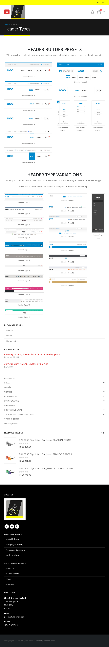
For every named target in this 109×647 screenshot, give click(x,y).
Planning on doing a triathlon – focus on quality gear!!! (32, 354)
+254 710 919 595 (11, 625)
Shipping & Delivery (14, 544)
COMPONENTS (11, 396)
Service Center (12, 574)
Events (9, 335)
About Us (10, 568)
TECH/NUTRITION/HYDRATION (18, 414)
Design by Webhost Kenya (45, 641)
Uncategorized (12, 341)
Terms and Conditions (15, 550)
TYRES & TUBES (11, 419)
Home (7, 24)
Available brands (13, 539)
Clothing (8, 391)
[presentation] (101, 433)
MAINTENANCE (11, 400)
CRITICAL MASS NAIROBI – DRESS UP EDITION (26, 364)
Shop (8, 579)
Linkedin (17, 526)
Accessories (9, 378)
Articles (9, 330)
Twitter (12, 526)
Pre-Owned (9, 405)
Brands (7, 387)
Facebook (7, 526)
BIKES (7, 382)
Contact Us (10, 584)
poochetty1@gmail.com (14, 617)
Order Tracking (12, 555)
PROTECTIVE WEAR (13, 410)
